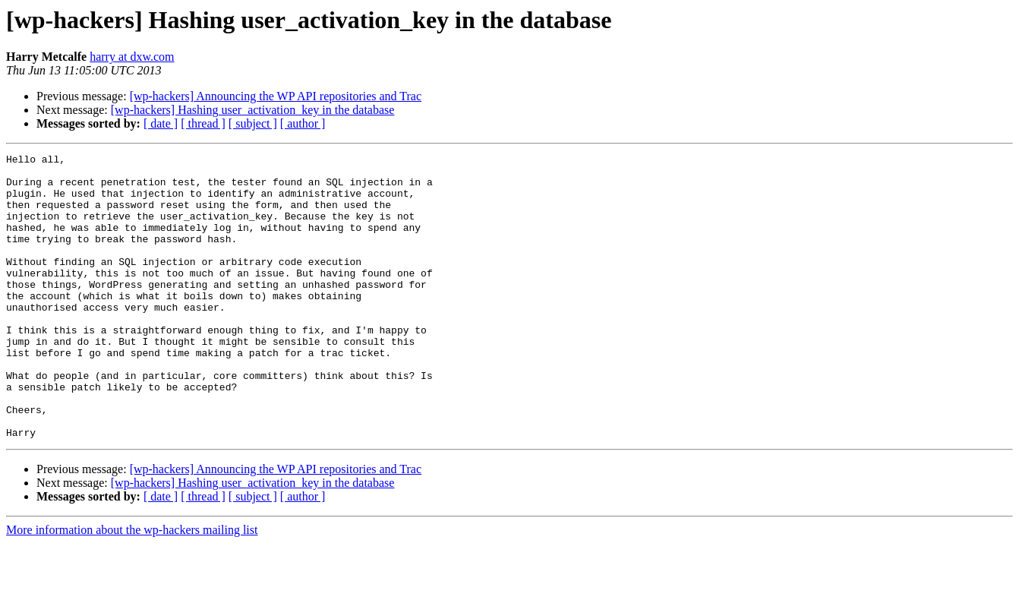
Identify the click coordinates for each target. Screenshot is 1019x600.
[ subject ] (253, 123)
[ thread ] (203, 123)
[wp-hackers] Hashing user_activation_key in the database (253, 109)
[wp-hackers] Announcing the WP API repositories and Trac (275, 96)
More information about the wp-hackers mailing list (131, 586)
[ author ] (303, 123)
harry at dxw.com (132, 56)
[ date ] (161, 123)
